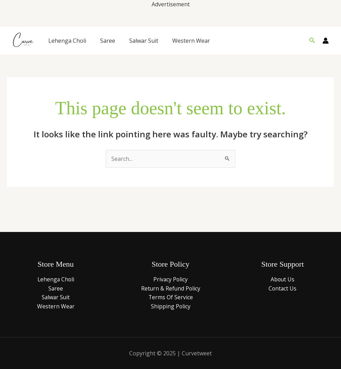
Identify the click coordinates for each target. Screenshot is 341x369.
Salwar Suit (143, 41)
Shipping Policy (170, 306)
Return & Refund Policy (170, 288)
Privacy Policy (170, 279)
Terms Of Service (170, 297)
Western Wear (191, 41)
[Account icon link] (325, 40)
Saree (107, 41)
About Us (282, 279)
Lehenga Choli (67, 41)
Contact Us (282, 288)
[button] (312, 40)
